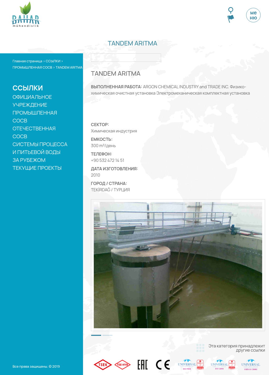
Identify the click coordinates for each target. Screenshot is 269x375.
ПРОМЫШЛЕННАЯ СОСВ (32, 67)
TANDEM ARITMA (69, 67)
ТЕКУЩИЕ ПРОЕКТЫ (37, 167)
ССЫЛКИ (53, 61)
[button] (96, 335)
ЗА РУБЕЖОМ (29, 159)
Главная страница (27, 61)
